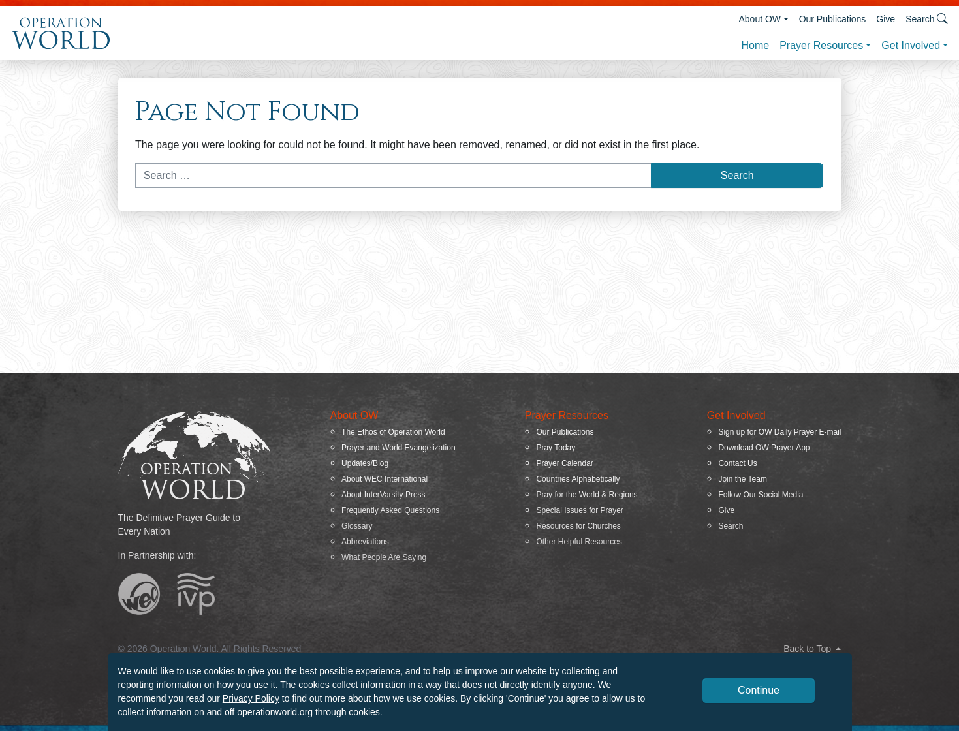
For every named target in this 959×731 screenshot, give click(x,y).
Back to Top (812, 649)
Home (755, 45)
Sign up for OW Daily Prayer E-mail (779, 432)
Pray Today (555, 447)
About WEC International (384, 479)
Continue (758, 690)
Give (885, 19)
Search (730, 526)
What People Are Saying (383, 557)
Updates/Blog (364, 463)
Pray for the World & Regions (586, 494)
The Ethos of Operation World (393, 432)
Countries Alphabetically (578, 479)
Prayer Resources (821, 45)
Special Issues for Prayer (579, 510)
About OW (759, 19)
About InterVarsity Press (383, 494)
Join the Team (742, 479)
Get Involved (910, 45)
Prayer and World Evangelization (398, 447)
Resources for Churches (578, 526)
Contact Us (737, 463)
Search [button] (926, 18)
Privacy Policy (251, 698)
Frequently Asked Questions (390, 510)
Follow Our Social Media (760, 494)
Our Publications (832, 19)
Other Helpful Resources (578, 541)
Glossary (356, 526)
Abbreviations (365, 541)
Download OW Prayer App (764, 447)
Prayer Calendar (564, 463)
